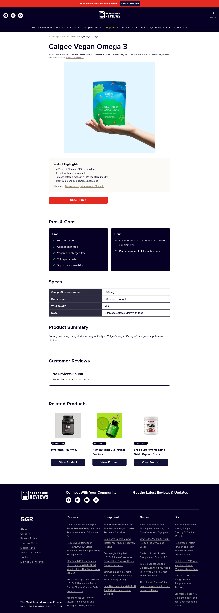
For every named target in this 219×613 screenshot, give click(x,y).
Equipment (60, 36)
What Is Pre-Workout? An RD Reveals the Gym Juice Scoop (155, 542)
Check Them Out (130, 3)
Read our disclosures (75, 57)
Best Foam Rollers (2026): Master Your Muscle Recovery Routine (119, 542)
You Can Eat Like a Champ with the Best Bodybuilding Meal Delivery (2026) (118, 575)
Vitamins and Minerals (92, 186)
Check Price (78, 200)
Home (51, 36)
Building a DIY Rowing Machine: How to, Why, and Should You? (186, 564)
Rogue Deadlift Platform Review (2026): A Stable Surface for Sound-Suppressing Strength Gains (83, 548)
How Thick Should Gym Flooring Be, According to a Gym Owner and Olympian (154, 528)
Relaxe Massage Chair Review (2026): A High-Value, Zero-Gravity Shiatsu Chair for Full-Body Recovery (83, 585)
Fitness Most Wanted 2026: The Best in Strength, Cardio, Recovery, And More (119, 528)
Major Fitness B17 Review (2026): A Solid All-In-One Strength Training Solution (80, 601)
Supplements (72, 36)
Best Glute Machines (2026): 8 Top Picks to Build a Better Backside (120, 589)
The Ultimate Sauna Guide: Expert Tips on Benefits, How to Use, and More (155, 586)
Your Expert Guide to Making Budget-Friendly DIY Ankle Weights (185, 530)
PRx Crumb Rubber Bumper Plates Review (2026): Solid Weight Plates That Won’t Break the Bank (83, 566)
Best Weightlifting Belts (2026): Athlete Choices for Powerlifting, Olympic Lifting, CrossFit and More (119, 559)
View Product (68, 462)
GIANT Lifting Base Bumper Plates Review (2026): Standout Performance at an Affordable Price (83, 530)
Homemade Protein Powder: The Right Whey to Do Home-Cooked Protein (185, 548)
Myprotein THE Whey (64, 450)
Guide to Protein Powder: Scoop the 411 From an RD (153, 555)
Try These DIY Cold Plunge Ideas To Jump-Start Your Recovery (185, 581)
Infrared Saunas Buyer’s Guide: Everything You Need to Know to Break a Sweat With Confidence (155, 569)
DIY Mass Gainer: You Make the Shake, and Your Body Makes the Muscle (186, 599)
